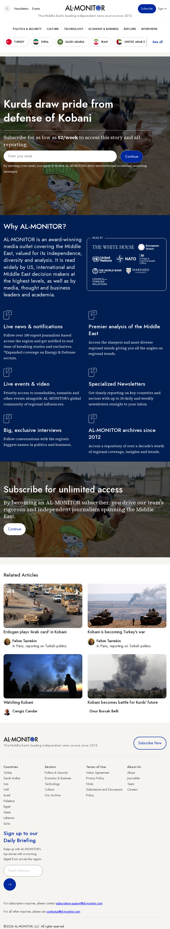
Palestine (9, 801)
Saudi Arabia (12, 778)
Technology (73, 29)
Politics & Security (27, 29)
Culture (53, 29)
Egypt (7, 806)
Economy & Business (103, 29)
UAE (6, 789)
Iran (6, 784)
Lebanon (9, 818)
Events (36, 8)
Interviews (149, 29)
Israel (7, 795)
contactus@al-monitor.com (63, 911)
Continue (14, 529)
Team (130, 784)
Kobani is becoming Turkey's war (116, 632)
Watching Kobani (18, 702)
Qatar (7, 812)
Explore (130, 29)
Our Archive (53, 795)
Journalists (133, 778)
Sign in (162, 9)
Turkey (8, 772)
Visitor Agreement (97, 772)
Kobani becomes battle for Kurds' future (123, 702)
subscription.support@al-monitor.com (79, 903)
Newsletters (21, 8)
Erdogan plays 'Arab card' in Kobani (35, 632)
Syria (7, 823)
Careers (132, 789)
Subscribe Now (150, 743)
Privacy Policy (95, 778)
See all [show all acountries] (158, 42)
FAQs (89, 784)
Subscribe (147, 9)
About (131, 772)
